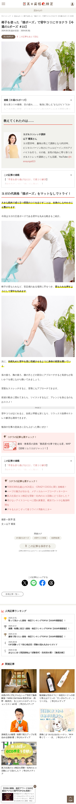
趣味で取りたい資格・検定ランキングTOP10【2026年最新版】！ (40, 635)
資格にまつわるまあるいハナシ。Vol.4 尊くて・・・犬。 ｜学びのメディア (57, 723)
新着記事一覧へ (12, 594)
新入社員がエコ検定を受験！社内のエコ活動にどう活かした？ (38, 496)
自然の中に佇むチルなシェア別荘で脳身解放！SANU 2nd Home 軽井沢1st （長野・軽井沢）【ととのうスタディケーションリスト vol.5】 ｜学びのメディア (19, 687)
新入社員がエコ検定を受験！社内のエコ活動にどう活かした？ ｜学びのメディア (19, 758)
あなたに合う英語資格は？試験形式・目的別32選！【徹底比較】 (40, 651)
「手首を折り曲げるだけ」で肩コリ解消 (26, 179)
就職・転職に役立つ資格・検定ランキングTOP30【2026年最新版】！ (40, 627)
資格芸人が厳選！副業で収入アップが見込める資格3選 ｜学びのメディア (19, 723)
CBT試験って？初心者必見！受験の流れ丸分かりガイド (40, 643)
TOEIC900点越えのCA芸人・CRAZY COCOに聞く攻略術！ (37, 487)
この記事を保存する (38, 546)
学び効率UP (8, 37)
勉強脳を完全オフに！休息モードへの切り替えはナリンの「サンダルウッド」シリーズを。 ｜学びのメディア (57, 685)
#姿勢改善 (55, 538)
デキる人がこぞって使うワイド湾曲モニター (29, 509)
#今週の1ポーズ (22, 538)
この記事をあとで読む (27, 36)
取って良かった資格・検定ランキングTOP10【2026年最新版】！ (40, 619)
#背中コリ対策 (40, 538)
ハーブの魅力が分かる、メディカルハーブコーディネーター (37, 491)
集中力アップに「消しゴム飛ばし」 (24, 184)
